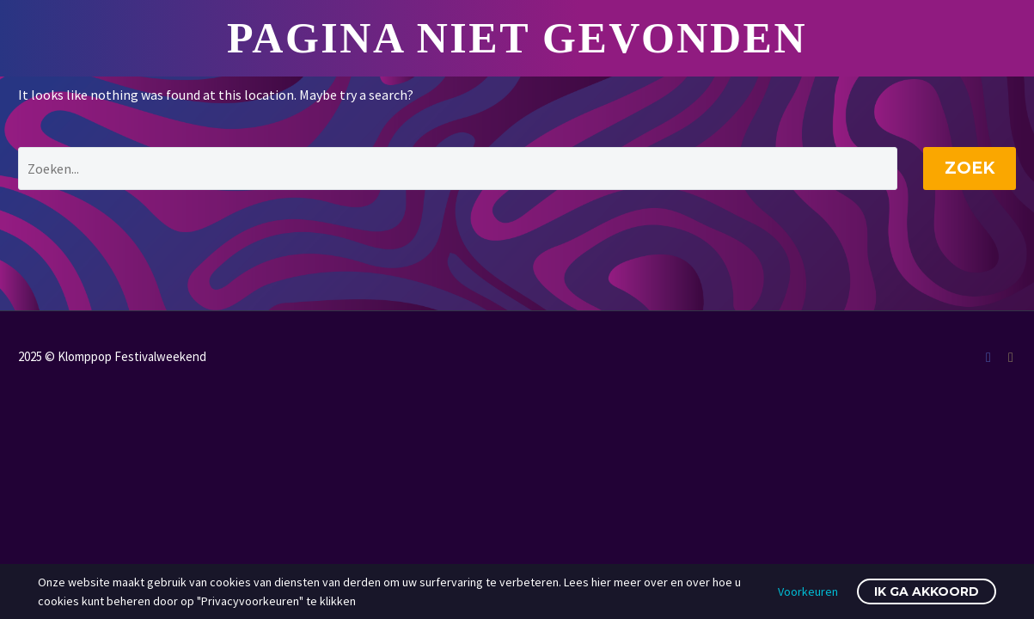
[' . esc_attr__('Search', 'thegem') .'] (457, 168)
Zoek (969, 168)
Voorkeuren (808, 591)
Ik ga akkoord (926, 591)
